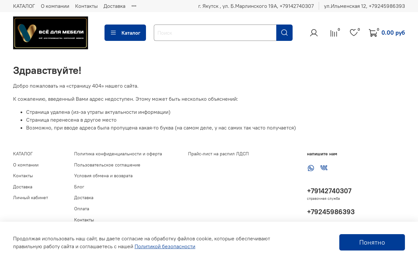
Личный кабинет (30, 197)
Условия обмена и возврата (103, 176)
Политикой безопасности (165, 246)
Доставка (114, 6)
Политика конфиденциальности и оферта (118, 154)
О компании (55, 6)
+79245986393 (331, 211)
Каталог (125, 32)
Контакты (86, 6)
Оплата (81, 209)
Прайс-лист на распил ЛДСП (218, 154)
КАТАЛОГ (24, 6)
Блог (79, 187)
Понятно (372, 242)
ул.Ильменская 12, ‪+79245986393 (364, 6)
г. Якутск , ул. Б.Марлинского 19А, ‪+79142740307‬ (256, 6)
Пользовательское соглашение (107, 165)
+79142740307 (329, 190)
